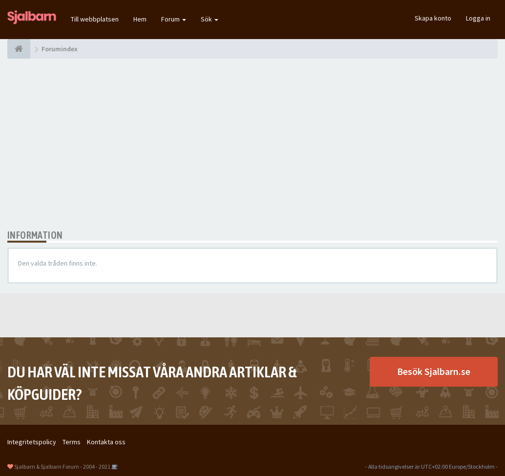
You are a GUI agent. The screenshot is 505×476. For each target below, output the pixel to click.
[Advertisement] (252, 144)
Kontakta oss (106, 441)
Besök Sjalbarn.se (433, 371)
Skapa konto (433, 18)
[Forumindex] (18, 49)
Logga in (478, 18)
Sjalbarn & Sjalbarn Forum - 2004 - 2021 (62, 466)
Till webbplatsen (95, 19)
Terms (72, 441)
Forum (173, 19)
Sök (209, 19)
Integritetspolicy (31, 441)
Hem (140, 19)
